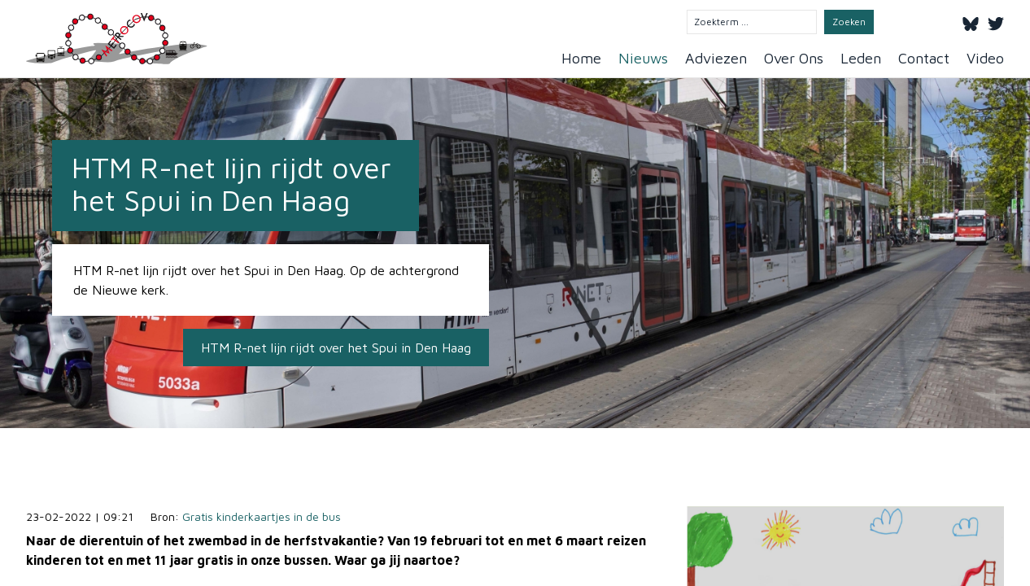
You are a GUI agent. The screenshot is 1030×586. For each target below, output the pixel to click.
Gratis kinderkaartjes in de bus (261, 516)
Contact (923, 58)
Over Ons (793, 58)
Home (581, 58)
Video (985, 58)
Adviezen (716, 58)
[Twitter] (996, 21)
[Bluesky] (970, 21)
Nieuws (643, 58)
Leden (860, 58)
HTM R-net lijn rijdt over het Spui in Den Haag (336, 347)
